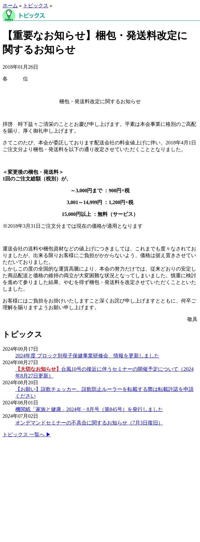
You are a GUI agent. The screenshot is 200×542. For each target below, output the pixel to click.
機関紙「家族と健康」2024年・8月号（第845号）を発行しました (89, 409)
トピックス (35, 5)
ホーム (10, 5)
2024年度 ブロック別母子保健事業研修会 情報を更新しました (87, 355)
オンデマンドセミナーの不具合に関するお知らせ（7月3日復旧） (89, 422)
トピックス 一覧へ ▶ (27, 434)
